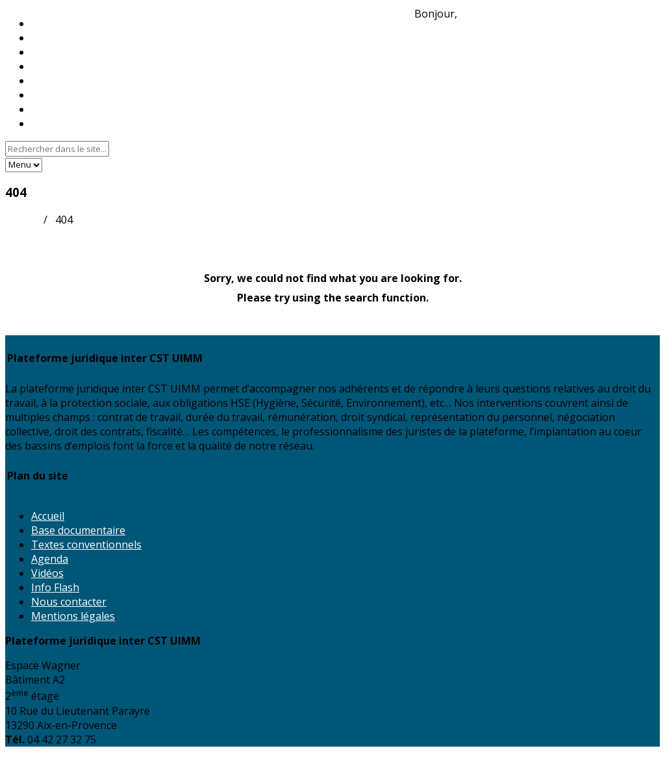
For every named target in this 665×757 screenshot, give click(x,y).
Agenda (49, 559)
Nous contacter (69, 123)
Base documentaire (78, 530)
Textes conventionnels (86, 544)
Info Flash (55, 587)
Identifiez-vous (496, 13)
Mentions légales (73, 616)
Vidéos (47, 573)
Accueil (21, 219)
